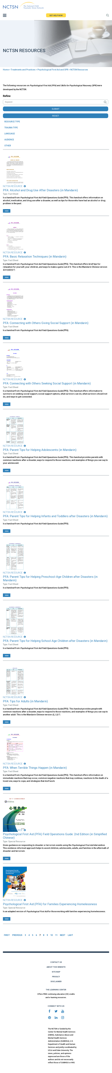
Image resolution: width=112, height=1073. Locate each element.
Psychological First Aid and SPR (52, 69)
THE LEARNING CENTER (56, 990)
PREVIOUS (17, 935)
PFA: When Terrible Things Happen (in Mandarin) (35, 767)
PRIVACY (56, 977)
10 (51, 935)
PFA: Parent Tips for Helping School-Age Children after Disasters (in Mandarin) (55, 641)
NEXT (62, 935)
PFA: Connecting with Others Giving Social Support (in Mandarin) (45, 323)
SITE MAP (56, 972)
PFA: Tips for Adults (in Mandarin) (25, 701)
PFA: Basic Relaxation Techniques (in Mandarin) (34, 256)
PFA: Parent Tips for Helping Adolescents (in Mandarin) (39, 450)
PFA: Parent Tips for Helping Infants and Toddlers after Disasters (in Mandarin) (55, 516)
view (6, 211)
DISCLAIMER (56, 982)
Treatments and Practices (23, 69)
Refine (6, 95)
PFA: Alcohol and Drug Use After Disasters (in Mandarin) (40, 190)
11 (56, 935)
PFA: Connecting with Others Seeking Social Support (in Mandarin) (47, 383)
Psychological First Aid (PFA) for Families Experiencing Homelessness (50, 904)
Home (6, 69)
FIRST (7, 935)
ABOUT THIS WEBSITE (56, 967)
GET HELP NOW (56, 15)
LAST (70, 935)
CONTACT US (56, 962)
